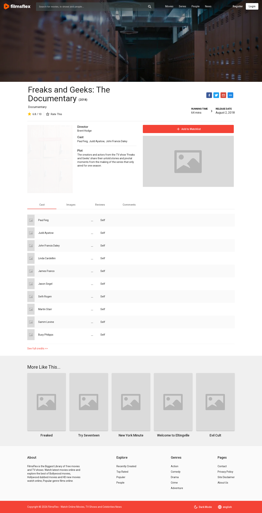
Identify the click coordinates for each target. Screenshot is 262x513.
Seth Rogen (45, 296)
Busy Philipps (45, 334)
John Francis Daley (116, 141)
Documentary (37, 107)
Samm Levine (46, 321)
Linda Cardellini (46, 258)
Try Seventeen (89, 435)
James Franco (46, 271)
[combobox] (95, 6)
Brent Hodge (84, 130)
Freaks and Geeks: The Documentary (69, 94)
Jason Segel (45, 283)
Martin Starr (45, 309)
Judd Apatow (96, 141)
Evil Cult (215, 435)
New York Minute (131, 435)
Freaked (47, 435)
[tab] (41, 204)
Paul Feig (82, 141)
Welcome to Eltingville (173, 435)
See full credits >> (37, 348)
